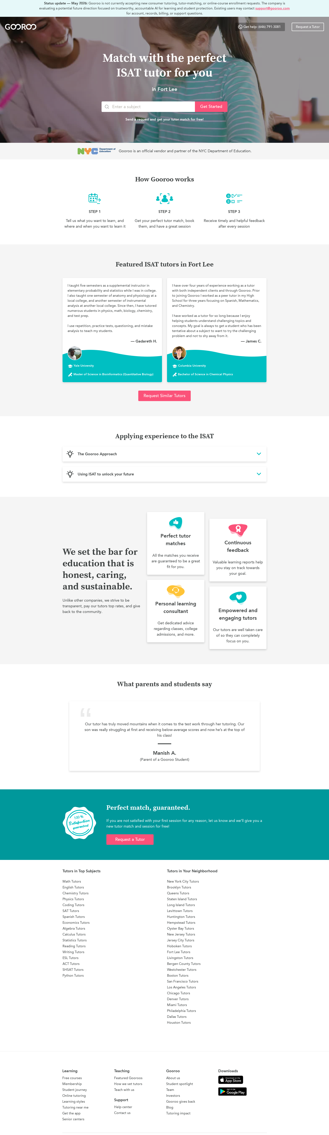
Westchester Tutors (181, 970)
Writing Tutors (73, 952)
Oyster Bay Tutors (180, 928)
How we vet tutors (128, 1084)
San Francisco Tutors (182, 981)
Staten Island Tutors (182, 899)
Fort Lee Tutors (178, 952)
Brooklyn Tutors (179, 887)
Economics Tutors (76, 923)
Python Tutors (73, 976)
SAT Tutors (71, 911)
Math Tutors (72, 881)
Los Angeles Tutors (181, 987)
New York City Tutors (183, 881)
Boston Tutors (177, 976)
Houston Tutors (179, 1023)
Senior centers (73, 1119)
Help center (123, 1107)
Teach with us (124, 1090)
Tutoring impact (178, 1113)
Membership (72, 1084)
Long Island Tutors (181, 905)
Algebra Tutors (74, 928)
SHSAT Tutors (73, 970)
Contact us (122, 1113)
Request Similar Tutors (164, 395)
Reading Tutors (74, 946)
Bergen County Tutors (184, 964)
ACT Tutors (71, 964)
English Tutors (73, 887)
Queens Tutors (178, 893)
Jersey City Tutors (180, 940)
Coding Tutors (73, 905)
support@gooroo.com (272, 8)
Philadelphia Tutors (181, 1011)
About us (173, 1078)
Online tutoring (74, 1096)
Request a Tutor (308, 27)
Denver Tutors (178, 999)
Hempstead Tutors (181, 923)
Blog (169, 1107)
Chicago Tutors (178, 993)
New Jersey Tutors (181, 934)
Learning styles (73, 1102)
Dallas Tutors (177, 1017)
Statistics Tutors (75, 940)
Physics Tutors (73, 899)
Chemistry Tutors (76, 893)
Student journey (74, 1090)
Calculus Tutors (74, 934)
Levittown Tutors (180, 911)
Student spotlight (179, 1084)
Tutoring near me (75, 1107)
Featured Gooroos (128, 1078)
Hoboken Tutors (179, 946)
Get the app (71, 1113)
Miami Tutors (177, 1005)
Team (170, 1090)
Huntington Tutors (181, 917)
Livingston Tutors (180, 958)
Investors (173, 1096)
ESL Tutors (70, 958)
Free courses (72, 1078)
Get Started (211, 106)
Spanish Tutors (74, 917)
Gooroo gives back (180, 1102)
